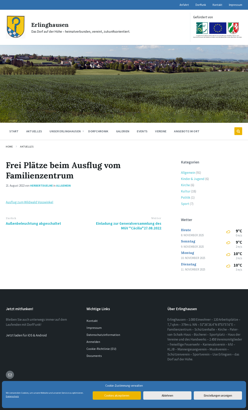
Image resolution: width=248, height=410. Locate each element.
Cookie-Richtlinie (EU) (101, 349)
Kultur (185, 191)
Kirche (185, 185)
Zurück (11, 218)
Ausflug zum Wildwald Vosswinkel (29, 202)
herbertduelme (41, 185)
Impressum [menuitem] (235, 5)
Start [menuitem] (14, 131)
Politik (185, 197)
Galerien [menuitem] (122, 131)
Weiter (156, 218)
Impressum (94, 328)
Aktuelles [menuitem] (34, 131)
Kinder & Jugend (192, 179)
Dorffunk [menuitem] (200, 5)
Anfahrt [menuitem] (184, 5)
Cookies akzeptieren (116, 395)
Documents (94, 356)
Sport (185, 204)
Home (9, 146)
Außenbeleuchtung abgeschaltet (33, 223)
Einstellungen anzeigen (218, 395)
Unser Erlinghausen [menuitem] (65, 131)
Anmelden (93, 342)
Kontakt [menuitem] (217, 5)
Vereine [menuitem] (160, 131)
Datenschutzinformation (103, 335)
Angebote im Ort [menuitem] (186, 131)
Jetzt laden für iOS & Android (26, 335)
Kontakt (92, 321)
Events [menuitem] (142, 131)
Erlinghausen (50, 24)
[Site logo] (15, 37)
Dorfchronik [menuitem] (98, 131)
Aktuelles (27, 146)
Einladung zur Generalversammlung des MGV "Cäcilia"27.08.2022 (128, 225)
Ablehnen (167, 395)
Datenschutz (12, 396)
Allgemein (63, 185)
